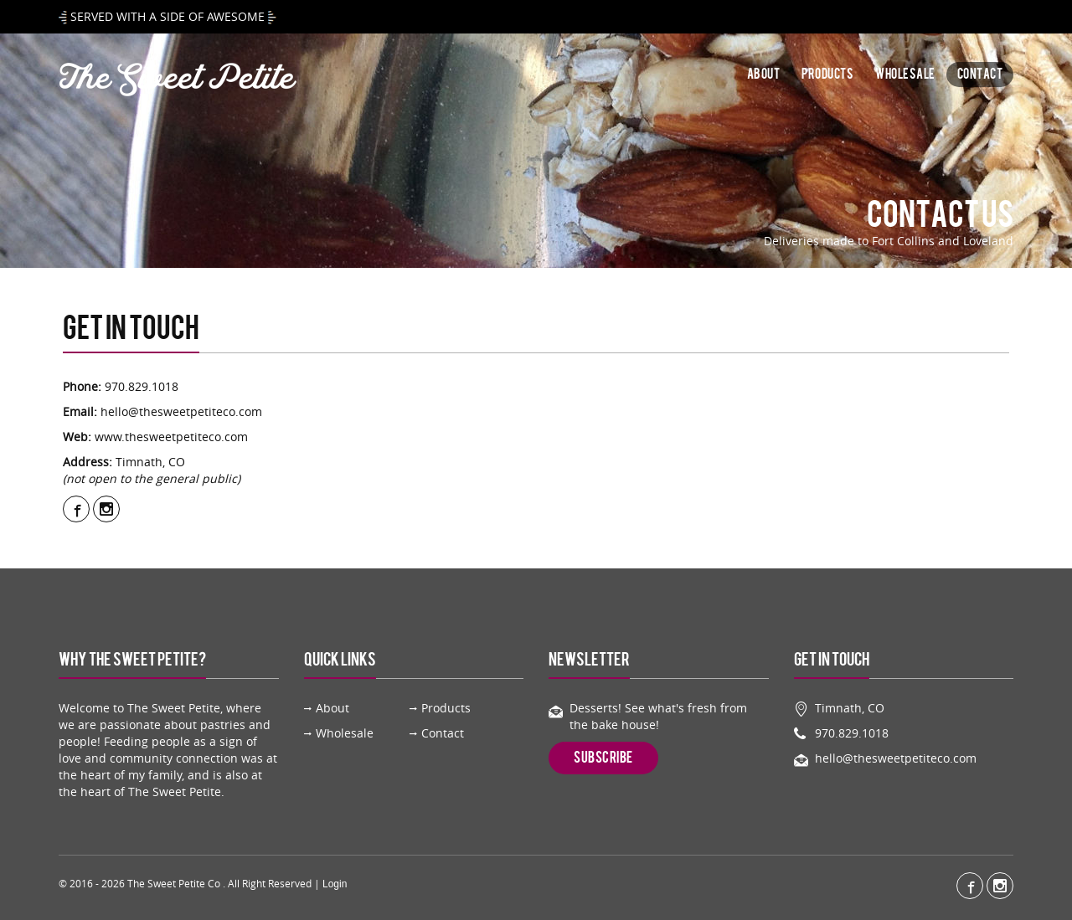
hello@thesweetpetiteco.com (181, 411)
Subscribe (603, 758)
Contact (980, 74)
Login (334, 884)
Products (827, 74)
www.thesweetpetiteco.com (171, 437)
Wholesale (905, 74)
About (764, 74)
